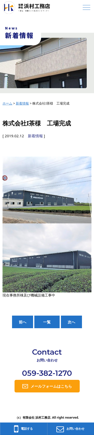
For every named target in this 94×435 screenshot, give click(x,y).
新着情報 (35, 135)
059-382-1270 (47, 373)
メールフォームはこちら (51, 386)
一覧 (47, 321)
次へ (71, 321)
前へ (22, 321)
